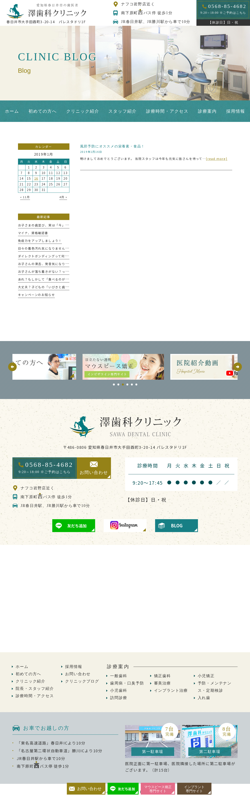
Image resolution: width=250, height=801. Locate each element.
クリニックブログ (82, 681)
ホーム (22, 666)
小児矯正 (206, 676)
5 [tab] (132, 384)
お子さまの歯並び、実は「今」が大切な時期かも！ (57, 225)
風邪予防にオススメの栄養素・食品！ (112, 146)
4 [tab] (127, 384)
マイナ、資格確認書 (33, 233)
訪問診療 (118, 698)
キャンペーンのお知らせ (36, 295)
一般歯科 (118, 676)
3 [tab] (123, 384)
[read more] (217, 158)
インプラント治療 (171, 690)
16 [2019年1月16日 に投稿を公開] (36, 178)
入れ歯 (204, 698)
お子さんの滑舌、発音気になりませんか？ (50, 264)
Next (237, 367)
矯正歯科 (162, 676)
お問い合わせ (78, 674)
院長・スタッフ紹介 (35, 688)
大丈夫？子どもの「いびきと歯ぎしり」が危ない (55, 287)
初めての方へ (28, 674)
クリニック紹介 (30, 681)
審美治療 (162, 683)
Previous (12, 367)
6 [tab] (136, 384)
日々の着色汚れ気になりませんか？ (45, 248)
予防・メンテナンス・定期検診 (215, 687)
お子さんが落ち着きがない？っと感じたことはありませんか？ (65, 271)
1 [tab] (114, 384)
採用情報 (73, 666)
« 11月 (25, 197)
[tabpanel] (125, 367)
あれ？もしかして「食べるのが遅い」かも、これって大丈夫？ (65, 279)
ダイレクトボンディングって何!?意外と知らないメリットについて (68, 256)
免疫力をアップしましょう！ (40, 240)
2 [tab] (118, 384)
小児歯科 (118, 690)
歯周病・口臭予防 (127, 683)
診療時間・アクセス (35, 696)
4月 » (63, 197)
